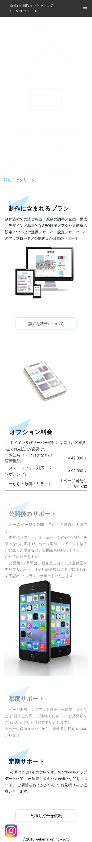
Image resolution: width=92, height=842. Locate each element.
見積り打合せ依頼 (46, 816)
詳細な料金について (46, 324)
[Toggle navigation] (85, 8)
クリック (27, 180)
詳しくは (11, 180)
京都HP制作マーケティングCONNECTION (31, 8)
